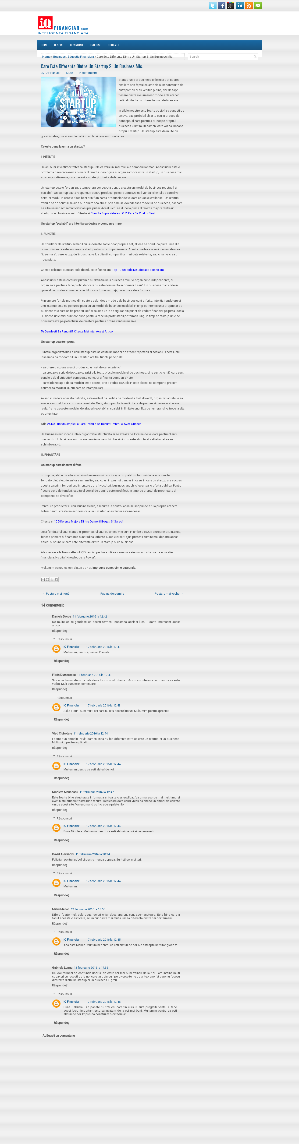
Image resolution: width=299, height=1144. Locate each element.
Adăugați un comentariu (59, 1035)
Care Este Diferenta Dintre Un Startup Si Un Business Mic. (92, 66)
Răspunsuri (64, 639)
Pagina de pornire (112, 593)
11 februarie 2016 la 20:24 (92, 854)
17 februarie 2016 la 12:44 (103, 764)
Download (76, 45)
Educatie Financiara (81, 56)
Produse (95, 45)
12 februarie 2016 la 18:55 (88, 909)
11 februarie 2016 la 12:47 (96, 792)
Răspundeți (60, 630)
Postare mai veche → (169, 593)
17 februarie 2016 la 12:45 (103, 939)
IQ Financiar (53, 72)
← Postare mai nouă (55, 593)
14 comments (87, 72)
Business (59, 56)
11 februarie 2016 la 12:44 (90, 733)
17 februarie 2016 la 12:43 (103, 647)
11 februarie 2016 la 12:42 (90, 616)
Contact (113, 45)
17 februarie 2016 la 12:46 (103, 1001)
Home (44, 45)
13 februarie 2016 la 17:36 (91, 967)
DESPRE (58, 45)
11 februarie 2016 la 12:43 (94, 675)
